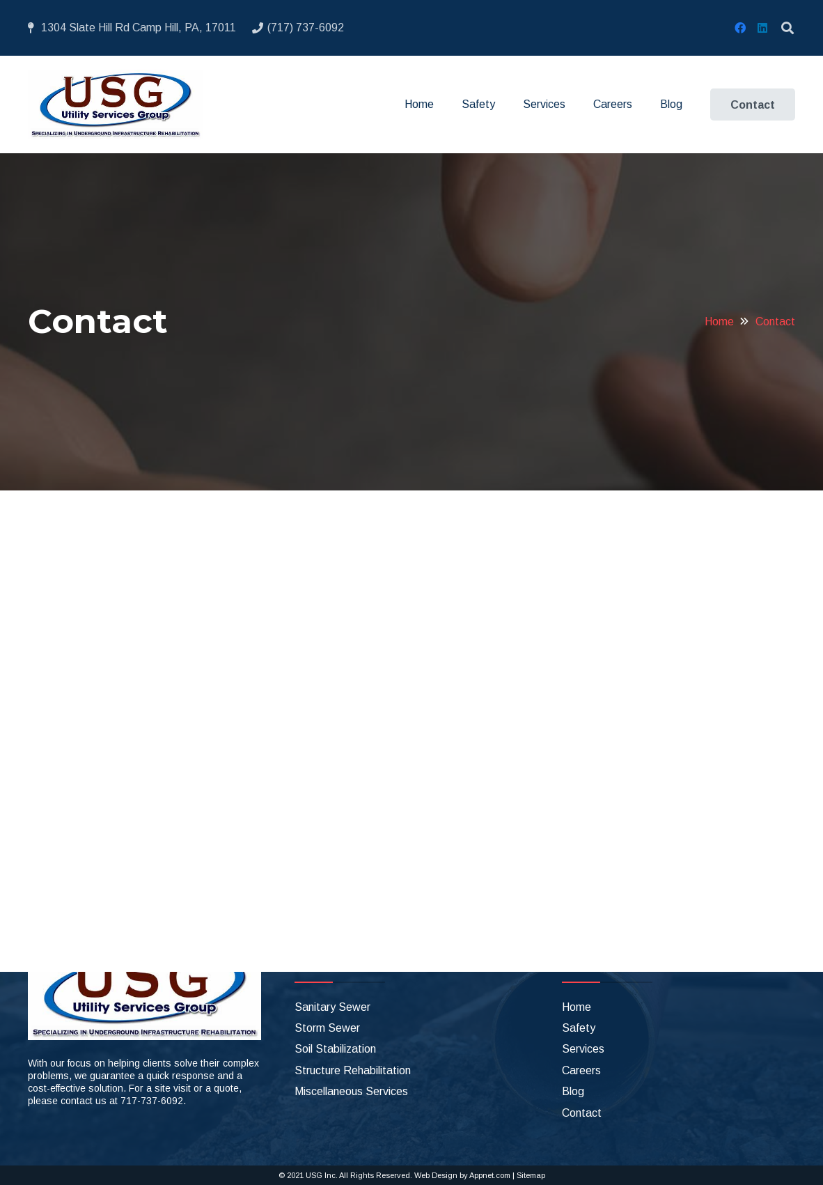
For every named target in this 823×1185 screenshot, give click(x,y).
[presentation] (161, 869)
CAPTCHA (82, 831)
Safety (578, 1028)
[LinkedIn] (762, 28)
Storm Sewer (327, 1028)
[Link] (115, 104)
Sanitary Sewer (332, 1007)
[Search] (787, 28)
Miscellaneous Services (351, 1091)
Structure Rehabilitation (353, 1070)
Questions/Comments (109, 717)
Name (73, 544)
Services (583, 1049)
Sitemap (531, 1175)
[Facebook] (740, 28)
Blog (573, 1091)
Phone (71, 659)
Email (72, 601)
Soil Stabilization (335, 1049)
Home (576, 1007)
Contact (582, 1113)
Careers (581, 1070)
